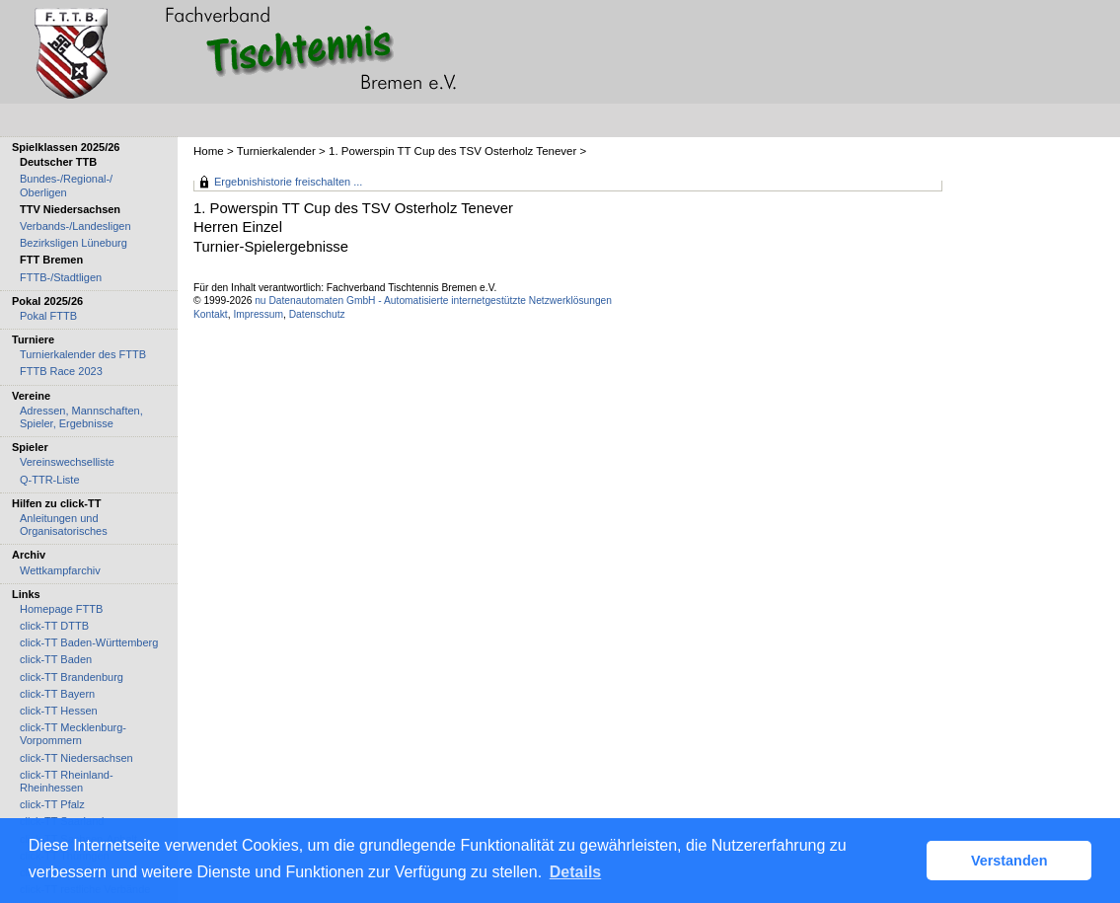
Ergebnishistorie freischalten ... (288, 182)
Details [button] (575, 872)
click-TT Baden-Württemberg (89, 642)
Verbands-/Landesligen (75, 226)
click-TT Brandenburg (71, 677)
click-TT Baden (56, 659)
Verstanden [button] (1009, 860)
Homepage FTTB (61, 609)
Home (208, 151)
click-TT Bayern (57, 694)
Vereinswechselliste (67, 462)
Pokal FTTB (48, 316)
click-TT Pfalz (52, 804)
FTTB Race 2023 (61, 371)
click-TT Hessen (59, 710)
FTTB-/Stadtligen (61, 277)
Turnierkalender (276, 151)
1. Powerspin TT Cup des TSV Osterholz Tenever (452, 151)
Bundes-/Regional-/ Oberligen (66, 185)
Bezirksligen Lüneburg (73, 243)
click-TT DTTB (54, 626)
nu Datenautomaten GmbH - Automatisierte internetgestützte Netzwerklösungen (433, 300)
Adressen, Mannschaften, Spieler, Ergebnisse (81, 417)
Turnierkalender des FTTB (83, 354)
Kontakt (210, 314)
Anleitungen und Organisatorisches (64, 524)
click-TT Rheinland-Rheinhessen (66, 781)
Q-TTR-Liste (50, 480)
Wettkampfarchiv (60, 570)
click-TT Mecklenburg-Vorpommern (73, 733)
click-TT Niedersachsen (76, 758)
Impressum (258, 314)
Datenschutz (317, 314)
